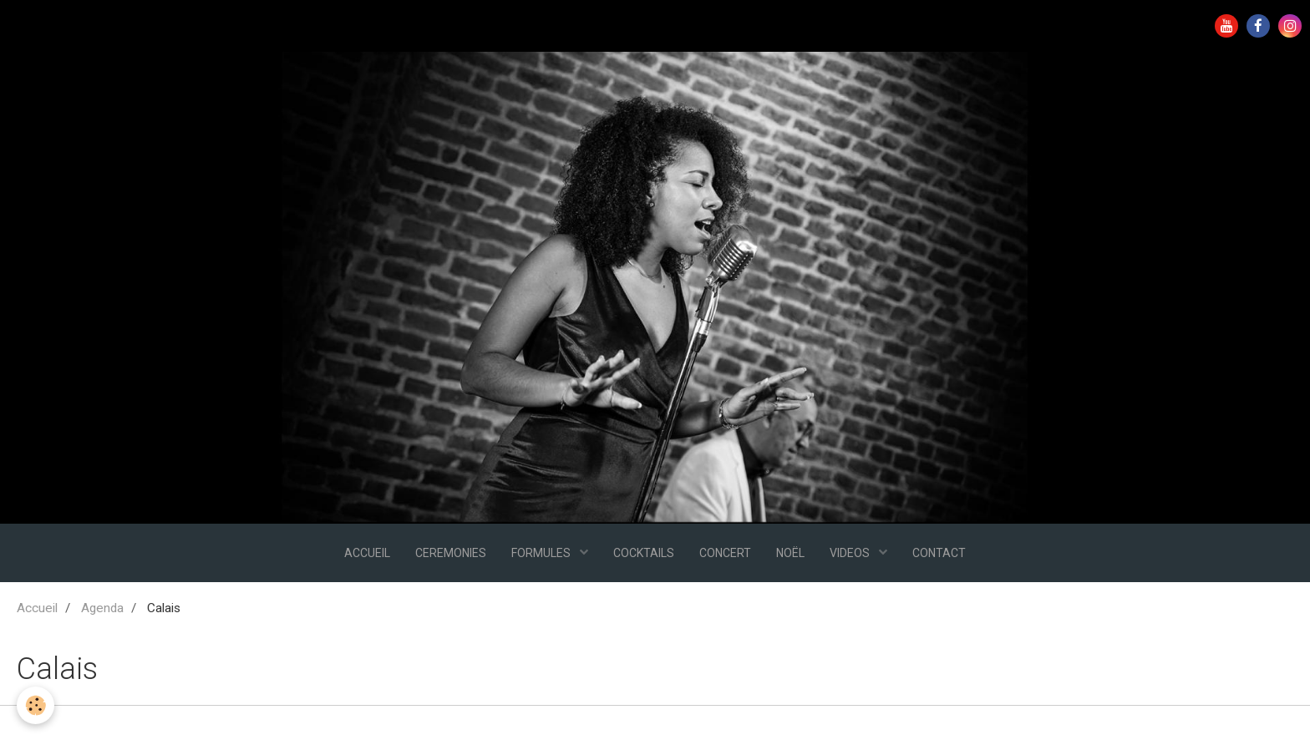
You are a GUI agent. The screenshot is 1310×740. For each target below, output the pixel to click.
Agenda (102, 608)
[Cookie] (35, 705)
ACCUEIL (367, 553)
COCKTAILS (643, 553)
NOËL (790, 553)
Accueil (37, 608)
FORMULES (542, 553)
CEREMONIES (450, 553)
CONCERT (725, 553)
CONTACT (939, 553)
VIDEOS (851, 553)
